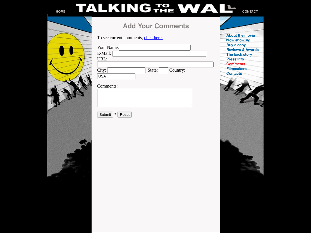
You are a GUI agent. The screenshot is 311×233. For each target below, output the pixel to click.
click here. (153, 37)
